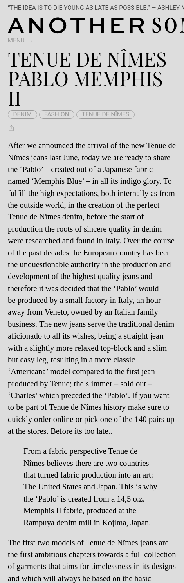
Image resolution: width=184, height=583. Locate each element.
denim (22, 114)
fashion (56, 114)
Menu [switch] (15, 40)
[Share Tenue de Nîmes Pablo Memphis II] (11, 128)
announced (55, 145)
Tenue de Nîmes (105, 114)
